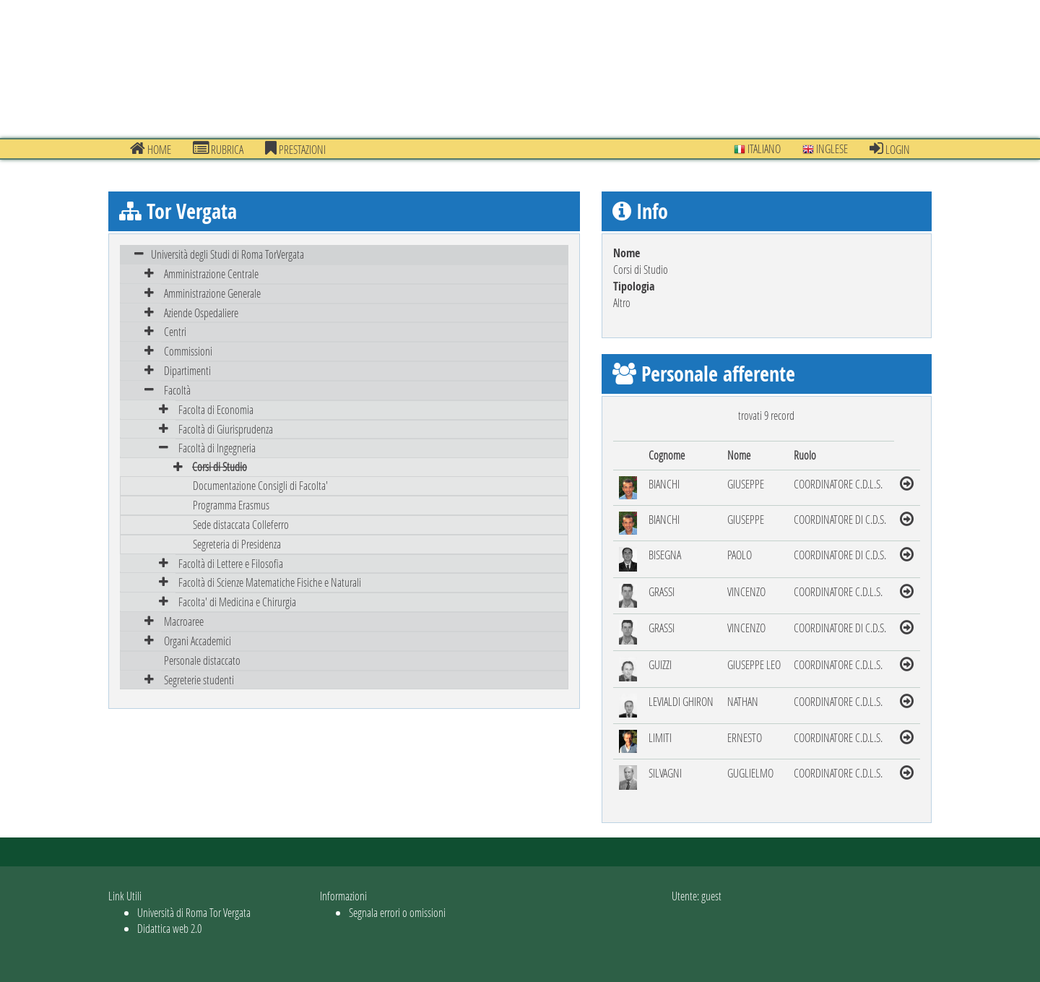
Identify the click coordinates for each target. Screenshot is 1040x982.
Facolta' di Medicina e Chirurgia (237, 601)
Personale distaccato (202, 660)
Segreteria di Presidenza (237, 543)
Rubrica (218, 149)
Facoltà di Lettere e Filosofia (230, 563)
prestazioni (295, 149)
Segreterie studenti (199, 679)
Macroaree (184, 621)
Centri (175, 331)
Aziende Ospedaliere (201, 312)
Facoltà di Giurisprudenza (225, 428)
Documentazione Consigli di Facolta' (260, 485)
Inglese (825, 148)
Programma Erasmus (231, 504)
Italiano (757, 148)
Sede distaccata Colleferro (241, 524)
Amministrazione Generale (212, 293)
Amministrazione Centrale (211, 273)
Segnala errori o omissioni (397, 912)
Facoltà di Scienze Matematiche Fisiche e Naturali (269, 582)
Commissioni (188, 350)
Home (150, 149)
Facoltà (177, 389)
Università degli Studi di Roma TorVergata (227, 254)
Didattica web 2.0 (169, 928)
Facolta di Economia (216, 409)
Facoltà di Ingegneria (217, 447)
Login (890, 149)
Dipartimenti (187, 370)
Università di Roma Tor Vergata (194, 912)
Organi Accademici (197, 640)
